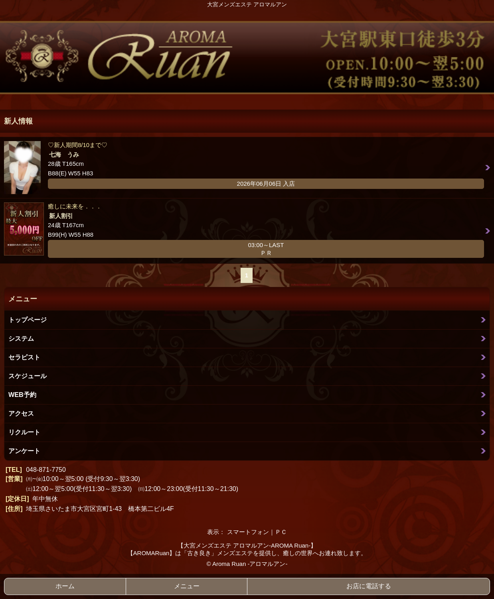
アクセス (21, 413)
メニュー (187, 586)
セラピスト (24, 357)
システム (21, 338)
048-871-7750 (46, 469)
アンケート (24, 450)
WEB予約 (22, 394)
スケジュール (27, 375)
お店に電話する (368, 586)
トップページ (27, 319)
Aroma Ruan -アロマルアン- (249, 563)
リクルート (24, 432)
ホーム (65, 586)
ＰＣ (281, 531)
